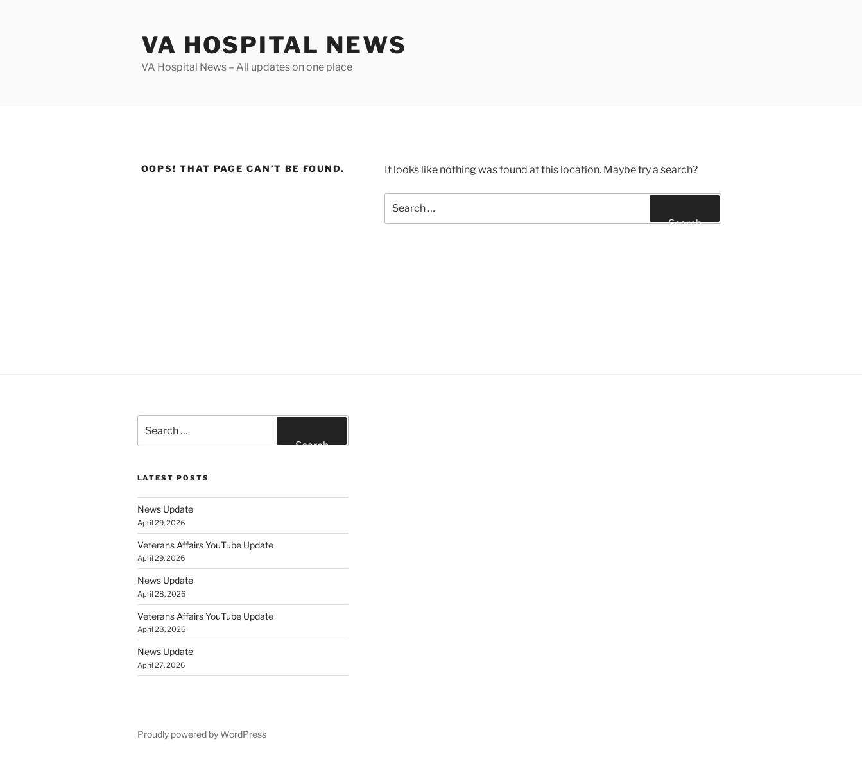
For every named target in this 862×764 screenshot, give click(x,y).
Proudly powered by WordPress (201, 734)
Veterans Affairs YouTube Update (205, 544)
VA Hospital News (274, 45)
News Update (165, 509)
